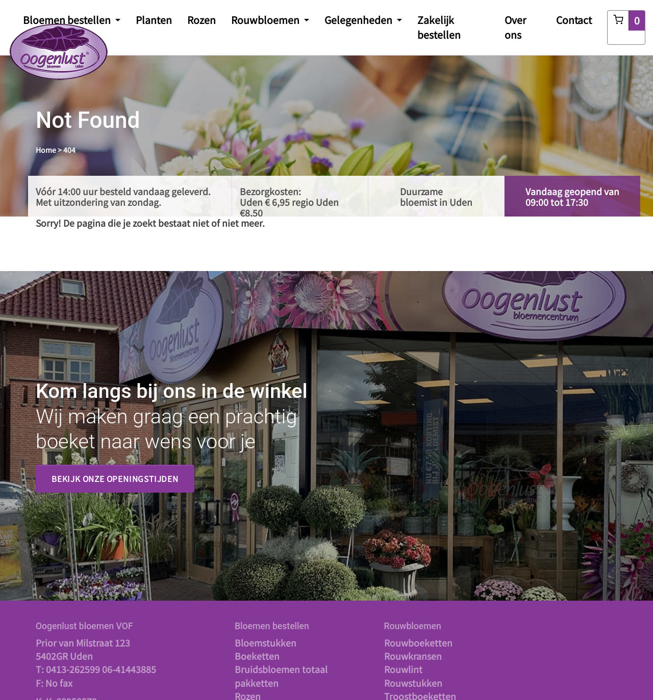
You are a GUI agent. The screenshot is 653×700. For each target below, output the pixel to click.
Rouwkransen (413, 656)
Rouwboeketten (418, 642)
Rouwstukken (413, 683)
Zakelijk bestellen (439, 27)
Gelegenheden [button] (359, 20)
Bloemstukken (265, 642)
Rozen (201, 20)
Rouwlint (403, 669)
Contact (574, 20)
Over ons (515, 27)
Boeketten (257, 656)
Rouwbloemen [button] (266, 20)
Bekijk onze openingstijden (115, 478)
